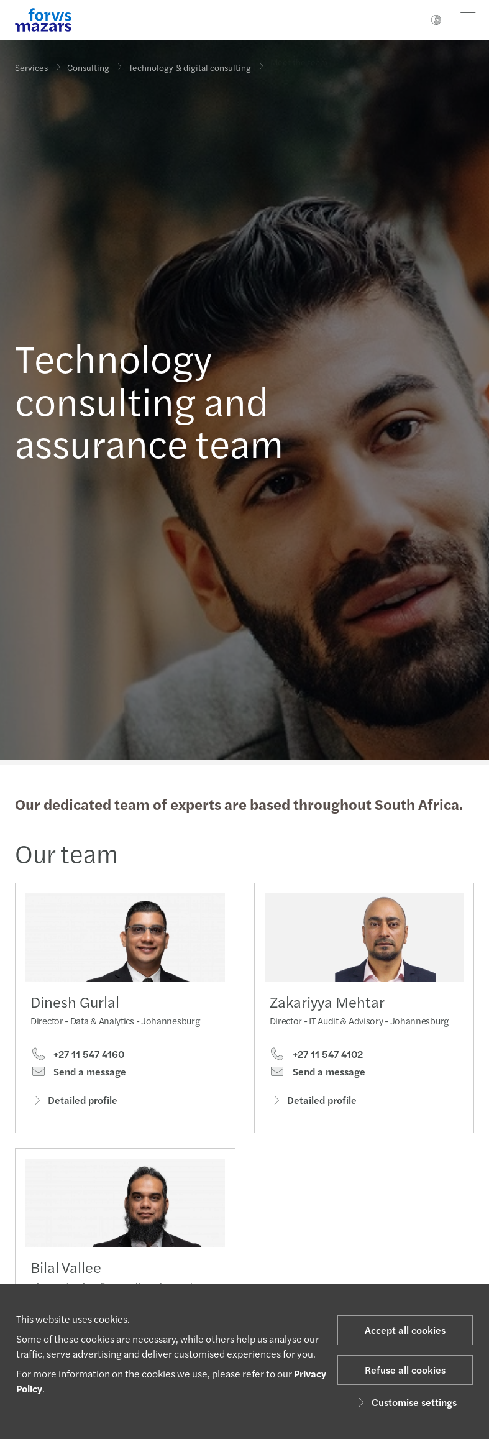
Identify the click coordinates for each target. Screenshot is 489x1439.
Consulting (88, 65)
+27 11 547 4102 (316, 1069)
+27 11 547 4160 (77, 1055)
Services (31, 67)
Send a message (78, 1073)
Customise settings (405, 1402)
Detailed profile (73, 1101)
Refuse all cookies (405, 1370)
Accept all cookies (405, 1330)
